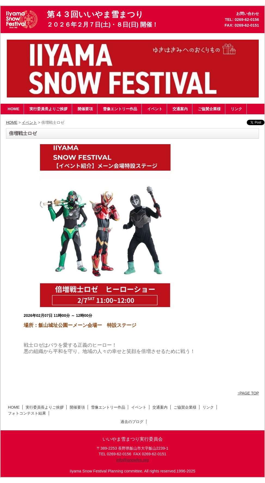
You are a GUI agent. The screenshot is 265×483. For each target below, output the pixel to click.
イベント (29, 122)
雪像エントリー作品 (108, 407)
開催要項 (77, 407)
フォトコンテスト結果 (27, 413)
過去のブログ (132, 421)
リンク (208, 407)
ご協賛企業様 (185, 407)
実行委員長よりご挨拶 (45, 407)
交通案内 (160, 407)
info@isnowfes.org (132, 460)
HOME (11, 122)
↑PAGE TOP (248, 393)
